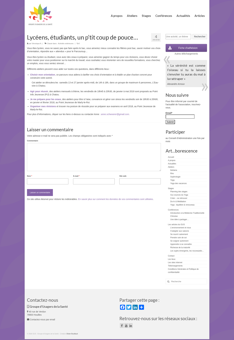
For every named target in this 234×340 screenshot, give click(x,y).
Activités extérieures (65, 43)
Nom (29, 176)
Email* (180, 115)
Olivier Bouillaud (72, 334)
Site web (122, 176)
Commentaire (32, 141)
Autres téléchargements (186, 53)
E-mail (76, 176)
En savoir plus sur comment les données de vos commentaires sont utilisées (115, 199)
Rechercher (199, 36)
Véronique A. (37, 43)
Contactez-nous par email (41, 319)
